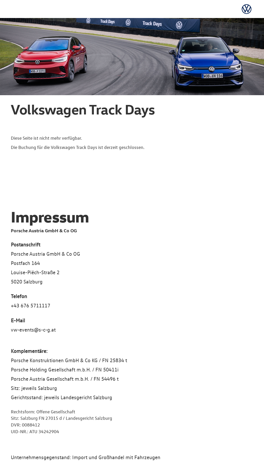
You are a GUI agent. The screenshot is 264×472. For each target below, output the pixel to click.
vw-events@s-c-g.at (33, 329)
